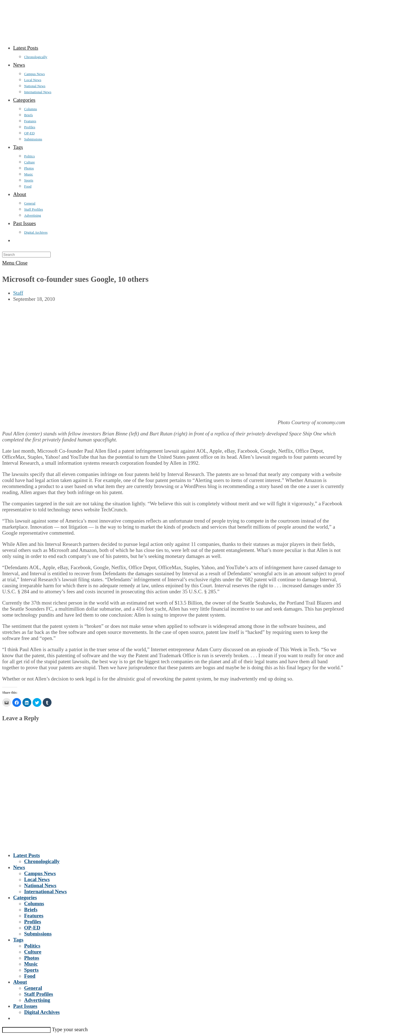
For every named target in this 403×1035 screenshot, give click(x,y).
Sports (31, 970)
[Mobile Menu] (14, 263)
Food (29, 976)
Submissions (38, 934)
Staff (18, 293)
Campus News (40, 873)
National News (40, 885)
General (33, 988)
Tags (18, 940)
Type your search (70, 1029)
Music (31, 964)
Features (33, 915)
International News (45, 891)
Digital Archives (42, 1012)
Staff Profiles (38, 994)
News (19, 867)
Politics (32, 946)
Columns (34, 903)
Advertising (37, 1000)
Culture (32, 952)
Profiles (32, 922)
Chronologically (42, 861)
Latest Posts (26, 855)
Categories (25, 897)
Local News (37, 879)
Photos (31, 958)
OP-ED (32, 928)
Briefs (31, 909)
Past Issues (25, 1006)
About (20, 982)
